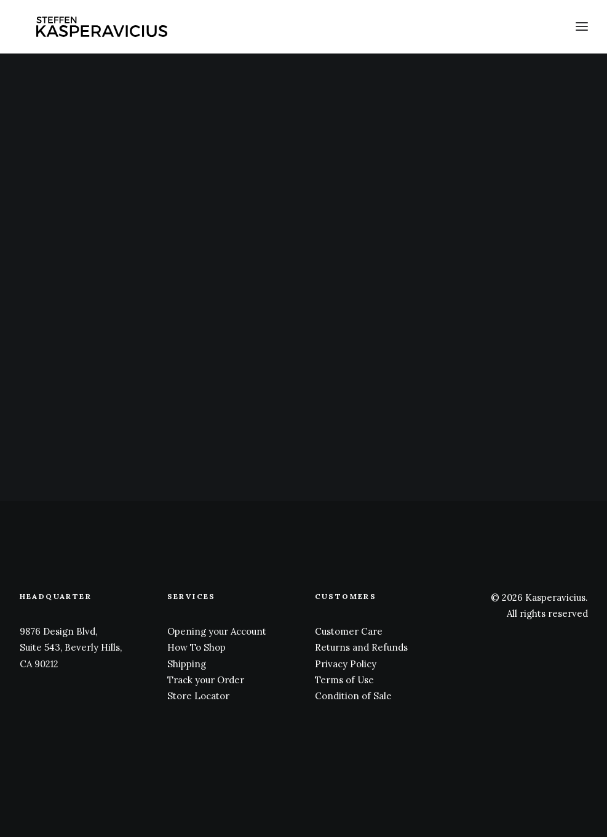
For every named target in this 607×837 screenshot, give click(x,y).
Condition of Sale (353, 696)
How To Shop (196, 647)
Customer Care (349, 631)
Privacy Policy (345, 664)
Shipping (186, 664)
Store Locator (198, 696)
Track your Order (205, 680)
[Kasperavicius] (104, 29)
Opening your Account (216, 631)
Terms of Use (344, 680)
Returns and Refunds (361, 647)
